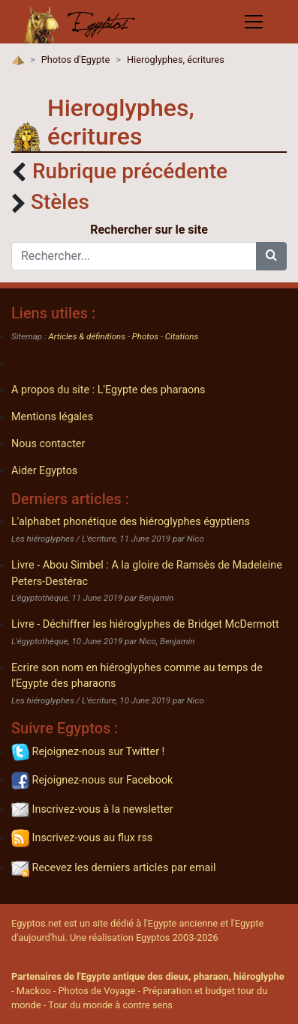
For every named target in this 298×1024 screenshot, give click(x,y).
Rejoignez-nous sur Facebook (92, 780)
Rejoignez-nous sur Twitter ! (87, 751)
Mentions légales (52, 416)
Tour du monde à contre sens (110, 1005)
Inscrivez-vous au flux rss (81, 837)
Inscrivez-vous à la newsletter (92, 809)
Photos (145, 336)
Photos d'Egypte (75, 59)
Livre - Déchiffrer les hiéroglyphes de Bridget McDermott (145, 624)
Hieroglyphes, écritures (175, 59)
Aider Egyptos (44, 470)
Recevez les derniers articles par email (113, 867)
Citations (181, 336)
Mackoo (34, 990)
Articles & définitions (87, 336)
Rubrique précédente (129, 171)
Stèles (60, 202)
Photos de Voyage (97, 990)
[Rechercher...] (134, 256)
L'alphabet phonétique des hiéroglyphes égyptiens (130, 521)
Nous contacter (48, 443)
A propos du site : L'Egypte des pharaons (108, 390)
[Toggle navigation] (254, 22)
